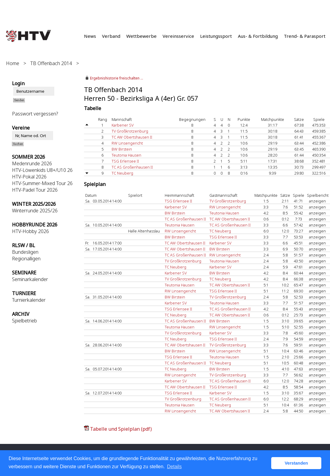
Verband (111, 36)
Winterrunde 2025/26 (35, 210)
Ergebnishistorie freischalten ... (116, 78)
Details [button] (174, 466)
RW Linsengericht (127, 143)
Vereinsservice (178, 36)
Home (12, 63)
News (90, 36)
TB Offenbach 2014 (51, 63)
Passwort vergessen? (35, 113)
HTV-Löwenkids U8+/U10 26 (42, 170)
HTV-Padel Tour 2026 (35, 190)
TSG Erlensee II (125, 161)
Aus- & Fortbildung (258, 36)
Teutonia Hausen (126, 155)
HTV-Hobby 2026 (30, 231)
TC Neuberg (122, 173)
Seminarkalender (30, 279)
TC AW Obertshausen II (132, 137)
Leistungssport (216, 36)
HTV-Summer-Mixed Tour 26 (42, 183)
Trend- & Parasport (305, 36)
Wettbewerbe (141, 36)
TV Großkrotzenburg (130, 131)
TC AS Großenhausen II (132, 167)
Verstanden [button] (296, 463)
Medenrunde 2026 (32, 163)
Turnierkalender (29, 300)
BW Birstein (122, 149)
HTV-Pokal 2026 (29, 176)
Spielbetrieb (24, 320)
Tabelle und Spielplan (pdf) (121, 429)
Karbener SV (123, 125)
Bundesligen (25, 252)
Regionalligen (26, 258)
